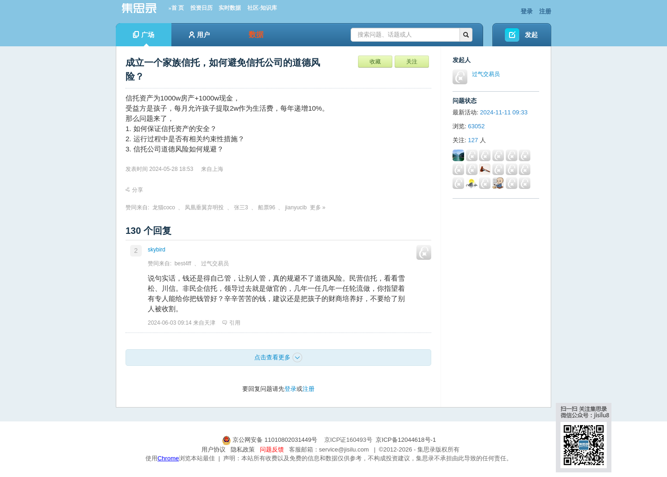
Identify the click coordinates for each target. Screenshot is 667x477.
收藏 (375, 61)
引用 (231, 323)
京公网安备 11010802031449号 (270, 439)
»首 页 (176, 8)
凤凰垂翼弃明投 (204, 207)
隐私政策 (243, 449)
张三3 (241, 207)
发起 (531, 34)
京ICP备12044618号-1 (406, 439)
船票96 (266, 207)
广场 (143, 38)
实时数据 (230, 8)
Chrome (168, 458)
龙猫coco (163, 207)
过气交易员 (215, 263)
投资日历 (201, 8)
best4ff (183, 263)
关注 (411, 61)
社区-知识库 (262, 8)
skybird (156, 249)
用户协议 (213, 449)
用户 (199, 34)
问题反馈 (272, 449)
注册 (545, 11)
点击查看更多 (278, 357)
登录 (527, 11)
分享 (134, 190)
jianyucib (296, 207)
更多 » (318, 207)
